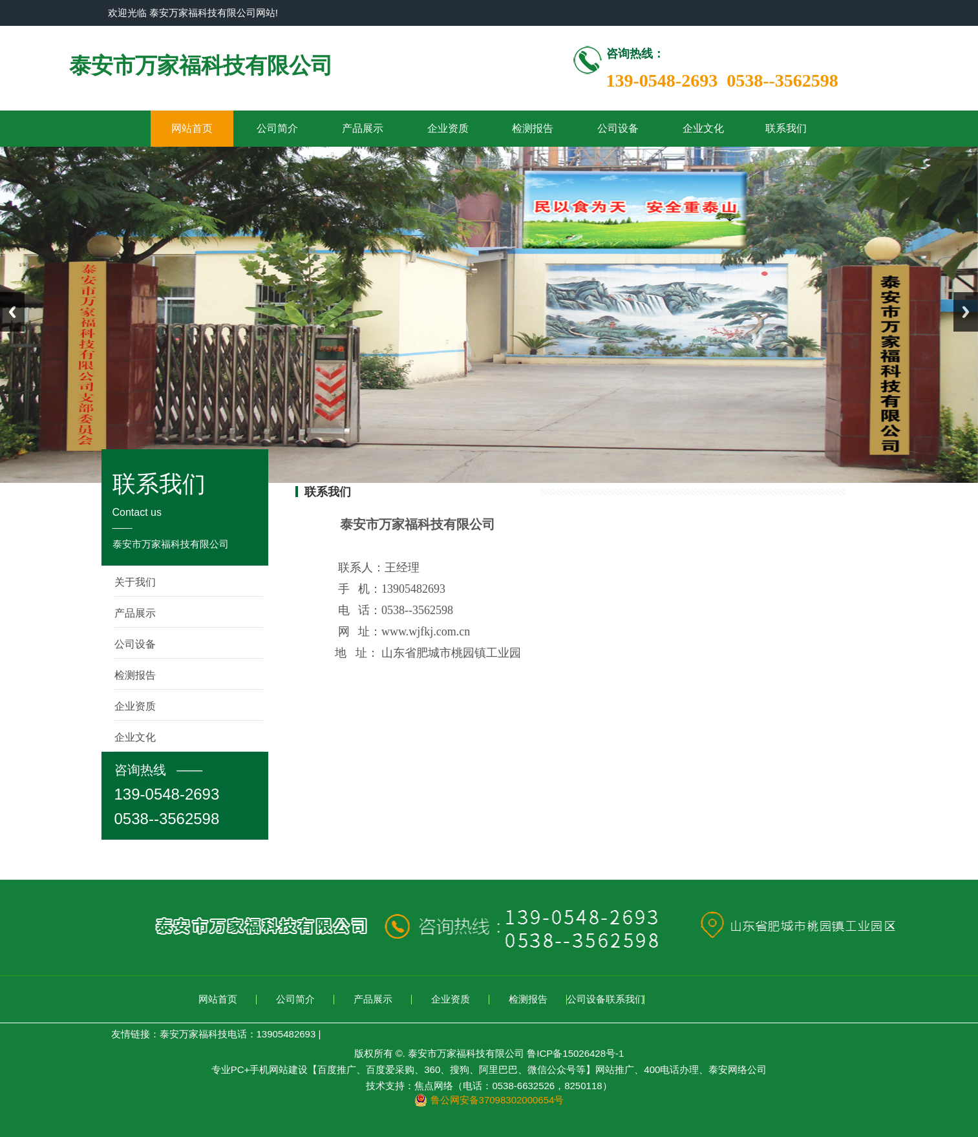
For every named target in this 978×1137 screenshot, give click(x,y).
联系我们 (786, 128)
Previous (12, 312)
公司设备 (618, 128)
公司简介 (277, 128)
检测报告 (532, 128)
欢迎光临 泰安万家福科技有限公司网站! (193, 12)
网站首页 (192, 128)
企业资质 (448, 128)
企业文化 (703, 128)
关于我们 (135, 582)
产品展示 (362, 128)
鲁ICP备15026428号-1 (575, 1053)
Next (965, 312)
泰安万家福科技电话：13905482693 (238, 1033)
